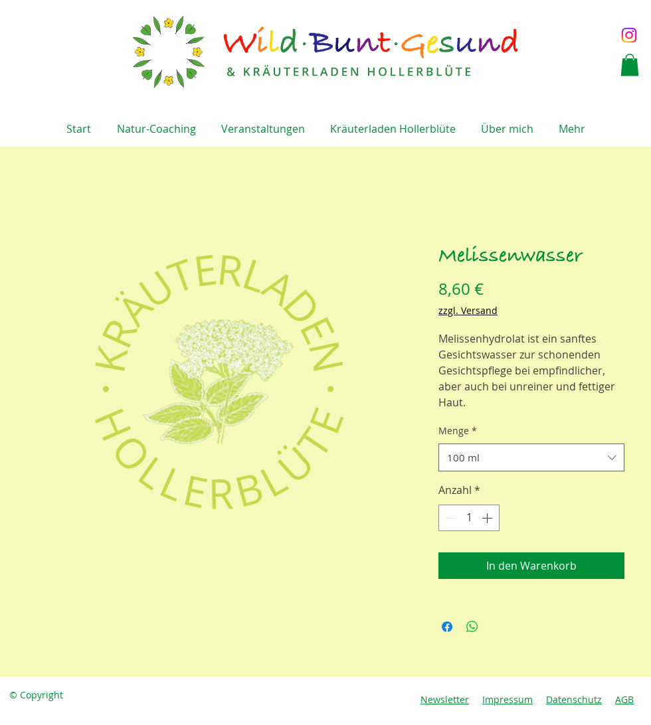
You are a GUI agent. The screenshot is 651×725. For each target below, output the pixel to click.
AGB (624, 699)
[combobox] (531, 457)
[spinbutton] (469, 517)
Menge (457, 430)
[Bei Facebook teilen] (447, 627)
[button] (629, 65)
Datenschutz (574, 699)
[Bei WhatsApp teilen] (472, 627)
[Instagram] (629, 35)
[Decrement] (449, 517)
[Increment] (488, 517)
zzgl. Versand (468, 310)
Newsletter (444, 699)
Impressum (507, 699)
